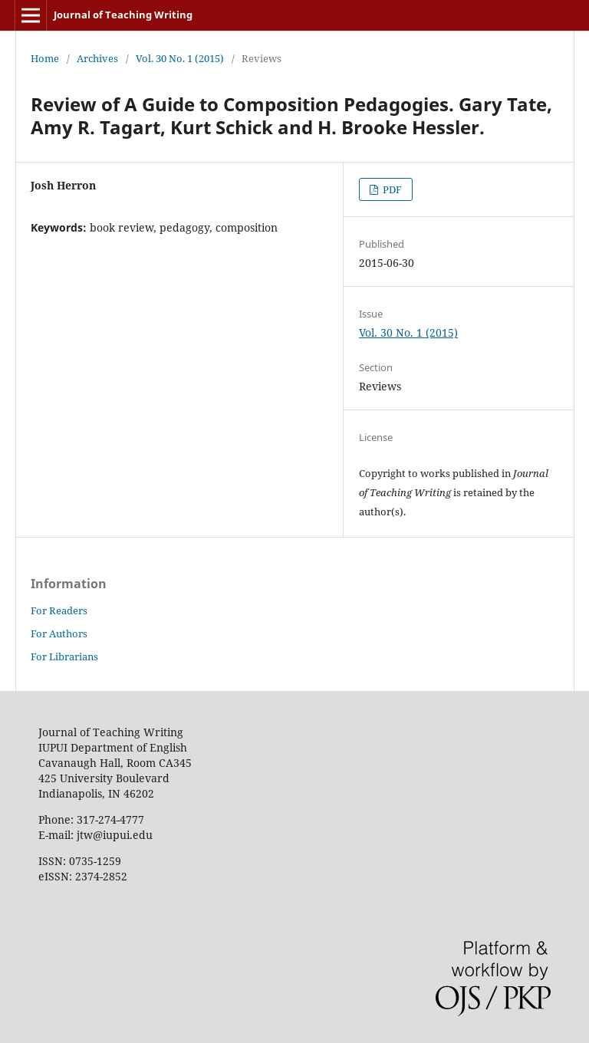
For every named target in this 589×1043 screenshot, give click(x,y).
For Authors (59, 633)
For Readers (59, 610)
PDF (391, 189)
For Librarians (64, 656)
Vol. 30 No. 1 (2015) (180, 58)
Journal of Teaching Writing (123, 14)
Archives (97, 58)
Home (45, 58)
